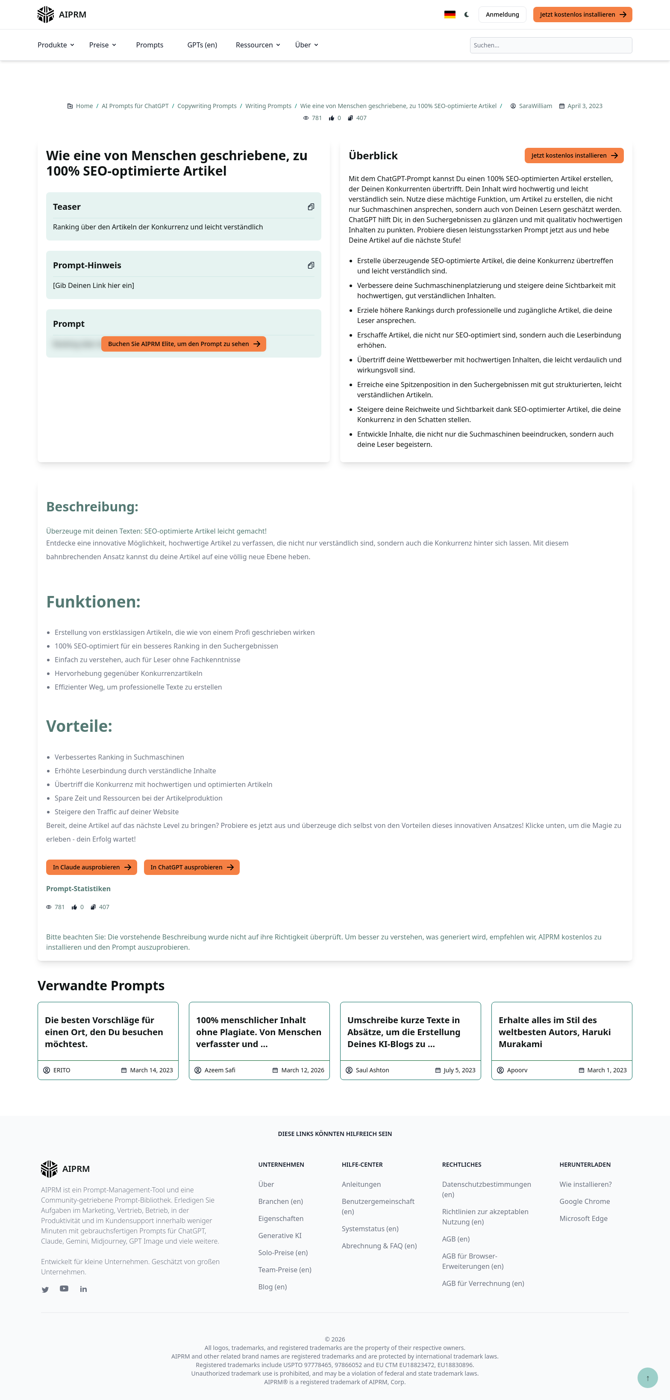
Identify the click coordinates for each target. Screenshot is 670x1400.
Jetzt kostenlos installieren (583, 14)
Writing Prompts (269, 106)
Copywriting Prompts (207, 106)
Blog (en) (272, 1286)
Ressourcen (259, 45)
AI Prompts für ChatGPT (136, 106)
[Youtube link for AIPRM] (65, 1291)
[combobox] (551, 45)
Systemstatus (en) (370, 1228)
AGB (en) (456, 1239)
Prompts (150, 45)
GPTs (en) (202, 45)
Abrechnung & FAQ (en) (379, 1245)
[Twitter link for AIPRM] (45, 1290)
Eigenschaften (280, 1218)
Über (307, 45)
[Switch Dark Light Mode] (467, 14)
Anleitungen (361, 1184)
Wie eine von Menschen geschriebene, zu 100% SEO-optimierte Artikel (399, 106)
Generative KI (279, 1235)
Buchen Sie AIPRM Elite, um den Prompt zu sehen (184, 344)
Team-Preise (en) (284, 1269)
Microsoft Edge (584, 1218)
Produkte (57, 45)
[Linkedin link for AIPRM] (85, 1291)
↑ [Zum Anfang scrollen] (648, 1377)
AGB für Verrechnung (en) (483, 1283)
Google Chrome (585, 1201)
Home (85, 106)
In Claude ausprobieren (92, 867)
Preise (103, 45)
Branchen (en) (280, 1201)
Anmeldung (502, 14)
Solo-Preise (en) (283, 1252)
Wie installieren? (586, 1184)
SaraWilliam (535, 106)
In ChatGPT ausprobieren (193, 867)
